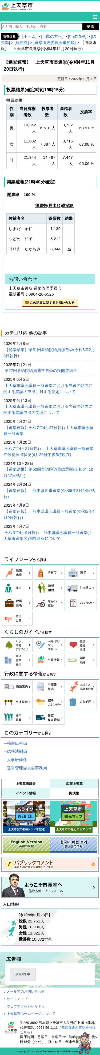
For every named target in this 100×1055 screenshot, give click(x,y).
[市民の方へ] (52, 36)
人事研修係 (17, 759)
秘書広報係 (17, 743)
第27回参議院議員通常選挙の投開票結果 (41, 370)
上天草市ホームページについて (31, 1014)
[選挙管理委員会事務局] (54, 42)
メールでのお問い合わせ (26, 991)
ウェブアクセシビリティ (26, 1006)
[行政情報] (77, 36)
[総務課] (22, 42)
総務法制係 (17, 751)
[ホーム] (29, 36)
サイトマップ (17, 999)
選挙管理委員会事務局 (27, 768)
